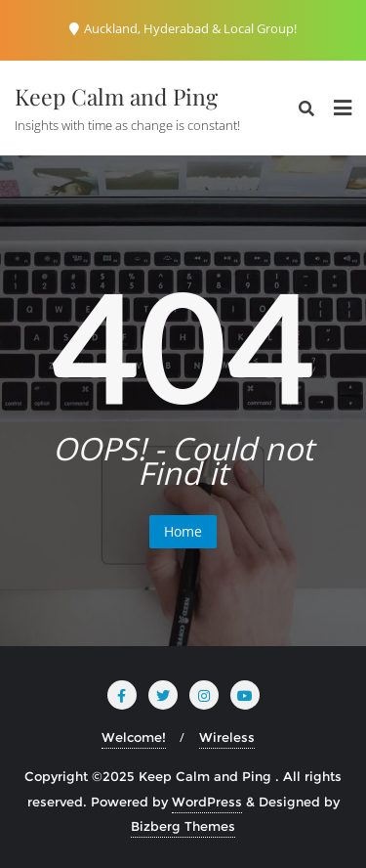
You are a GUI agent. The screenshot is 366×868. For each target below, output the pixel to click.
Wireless (227, 737)
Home (183, 531)
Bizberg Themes (183, 826)
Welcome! (134, 737)
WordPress (207, 801)
